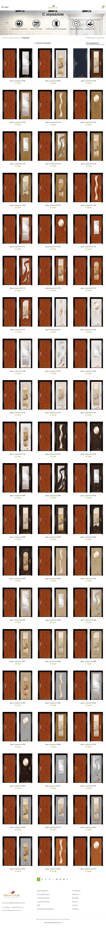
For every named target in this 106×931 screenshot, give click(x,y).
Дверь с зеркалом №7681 (17, 749)
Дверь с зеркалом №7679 (88, 749)
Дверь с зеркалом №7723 (18, 164)
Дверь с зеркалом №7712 (88, 290)
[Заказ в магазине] (95, 43)
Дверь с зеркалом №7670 (88, 874)
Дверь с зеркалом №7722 (53, 164)
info (7, 916)
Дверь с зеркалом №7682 (88, 707)
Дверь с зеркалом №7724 (88, 123)
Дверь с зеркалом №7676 (88, 791)
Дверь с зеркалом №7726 (18, 123)
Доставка (75, 903)
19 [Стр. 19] (60, 885)
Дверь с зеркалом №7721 (88, 164)
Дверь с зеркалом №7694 (88, 540)
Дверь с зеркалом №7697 (88, 498)
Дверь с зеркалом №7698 (53, 498)
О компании (76, 896)
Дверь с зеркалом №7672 (18, 874)
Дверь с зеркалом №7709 (88, 331)
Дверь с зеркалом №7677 (53, 791)
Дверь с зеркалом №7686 (53, 665)
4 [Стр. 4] (49, 885)
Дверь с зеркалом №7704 (53, 415)
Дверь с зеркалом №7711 (17, 331)
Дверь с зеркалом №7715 (88, 248)
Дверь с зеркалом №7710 (53, 331)
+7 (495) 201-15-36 (16, 913)
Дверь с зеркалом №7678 (18, 791)
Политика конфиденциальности (53, 928)
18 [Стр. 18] (56, 885)
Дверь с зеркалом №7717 (17, 248)
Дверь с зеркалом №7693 (18, 582)
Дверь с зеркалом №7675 (18, 832)
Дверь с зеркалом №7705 (18, 415)
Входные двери (14, 38)
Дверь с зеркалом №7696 (18, 540)
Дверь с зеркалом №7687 (18, 665)
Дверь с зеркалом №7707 (53, 373)
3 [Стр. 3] (45, 885)
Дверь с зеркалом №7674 (53, 832)
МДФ (38, 911)
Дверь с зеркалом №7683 (53, 707)
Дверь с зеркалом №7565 (18, 81)
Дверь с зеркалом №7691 (88, 582)
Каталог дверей (42, 896)
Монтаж (75, 907)
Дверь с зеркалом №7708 (18, 373)
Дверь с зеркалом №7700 (88, 457)
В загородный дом (43, 900)
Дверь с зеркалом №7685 (88, 665)
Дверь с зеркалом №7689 (53, 624)
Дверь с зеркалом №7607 (53, 81)
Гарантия (75, 900)
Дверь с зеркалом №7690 (18, 624)
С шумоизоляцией (43, 907)
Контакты (75, 914)
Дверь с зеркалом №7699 (18, 498)
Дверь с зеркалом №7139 (88, 81)
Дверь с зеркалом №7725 (53, 123)
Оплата (74, 911)
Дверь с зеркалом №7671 (53, 874)
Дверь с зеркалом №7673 (88, 832)
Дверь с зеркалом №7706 (88, 373)
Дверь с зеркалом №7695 (53, 540)
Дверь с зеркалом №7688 (88, 624)
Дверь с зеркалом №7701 (53, 457)
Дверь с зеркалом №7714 (18, 290)
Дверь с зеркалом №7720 (18, 206)
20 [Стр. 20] (64, 885)
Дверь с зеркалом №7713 (53, 290)
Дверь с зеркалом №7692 (53, 582)
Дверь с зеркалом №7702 (18, 457)
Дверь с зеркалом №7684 (18, 707)
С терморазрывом (43, 903)
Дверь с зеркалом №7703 (88, 415)
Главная (4, 38)
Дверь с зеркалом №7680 (53, 749)
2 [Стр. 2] (42, 885)
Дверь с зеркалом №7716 (53, 248)
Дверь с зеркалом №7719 (53, 206)
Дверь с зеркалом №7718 (88, 206)
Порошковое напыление (45, 914)
